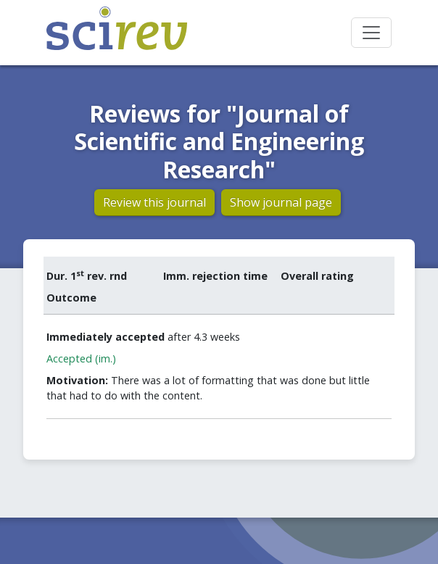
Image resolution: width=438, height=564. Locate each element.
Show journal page (281, 202)
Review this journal (154, 202)
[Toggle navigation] (371, 32)
